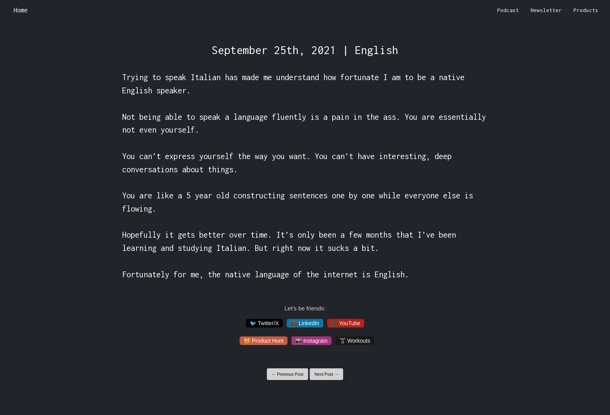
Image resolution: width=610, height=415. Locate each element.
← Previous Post (287, 374)
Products (585, 10)
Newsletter (546, 10)
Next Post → (326, 374)
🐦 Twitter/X (264, 323)
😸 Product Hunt (264, 341)
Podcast (508, 10)
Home (21, 10)
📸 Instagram (311, 341)
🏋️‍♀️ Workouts (354, 341)
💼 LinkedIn (305, 323)
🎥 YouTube (346, 323)
